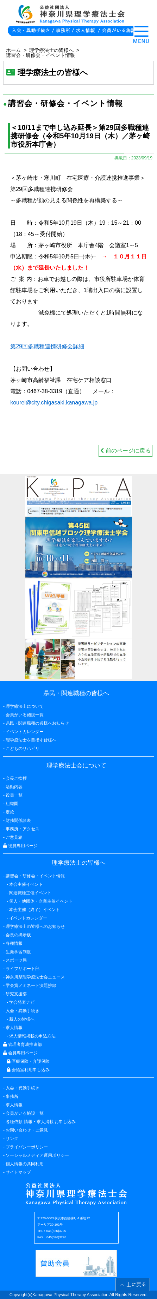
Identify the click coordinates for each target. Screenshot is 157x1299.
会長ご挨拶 (16, 778)
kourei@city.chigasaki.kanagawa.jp (54, 402)
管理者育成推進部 (22, 1044)
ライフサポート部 (22, 968)
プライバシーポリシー (27, 1147)
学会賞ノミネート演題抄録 (31, 985)
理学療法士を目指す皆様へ (31, 740)
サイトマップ (18, 1172)
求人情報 (14, 1104)
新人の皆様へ (21, 1019)
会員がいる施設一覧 (25, 1113)
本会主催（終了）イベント (34, 909)
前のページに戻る (125, 451)
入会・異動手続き (22, 1088)
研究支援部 (16, 993)
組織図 (12, 803)
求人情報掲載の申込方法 (32, 1036)
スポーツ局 (16, 960)
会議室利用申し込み (28, 1069)
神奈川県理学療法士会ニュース (35, 977)
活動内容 (14, 786)
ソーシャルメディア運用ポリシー (37, 1155)
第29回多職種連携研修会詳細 (47, 346)
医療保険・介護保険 (28, 1061)
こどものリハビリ (22, 748)
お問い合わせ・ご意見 (27, 1130)
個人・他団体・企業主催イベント (41, 901)
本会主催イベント (26, 884)
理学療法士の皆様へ (51, 50)
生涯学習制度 (18, 951)
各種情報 (14, 943)
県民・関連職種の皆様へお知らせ (37, 723)
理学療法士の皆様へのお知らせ (35, 926)
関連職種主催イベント (30, 892)
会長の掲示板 (18, 934)
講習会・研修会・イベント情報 (40, 55)
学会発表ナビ (21, 1002)
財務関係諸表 (18, 820)
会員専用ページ (20, 1052)
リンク (12, 1138)
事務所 (12, 1096)
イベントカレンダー (25, 731)
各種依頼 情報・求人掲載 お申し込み (41, 1121)
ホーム (13, 50)
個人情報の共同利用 (25, 1163)
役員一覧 (14, 795)
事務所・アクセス (22, 828)
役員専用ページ (20, 845)
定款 (10, 812)
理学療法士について (25, 706)
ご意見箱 (14, 837)
